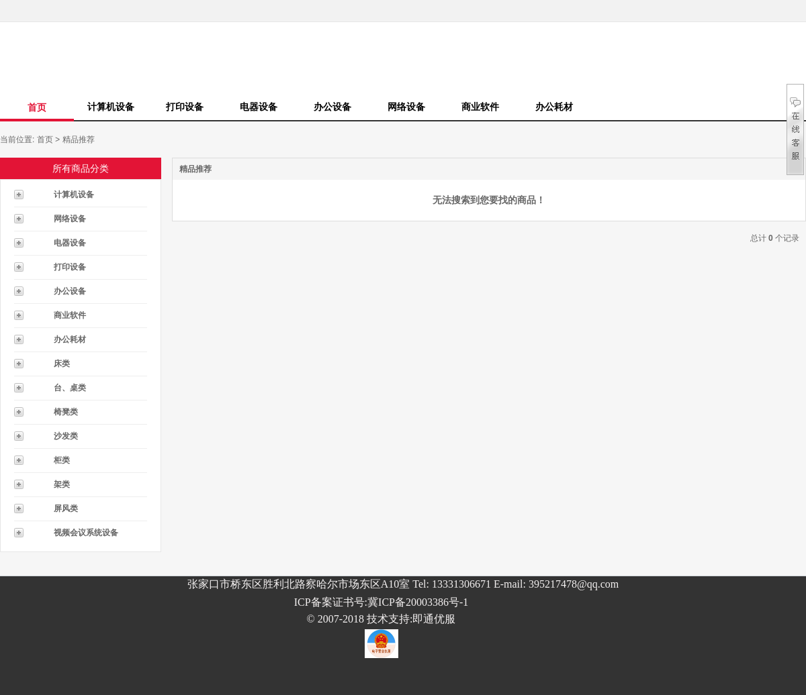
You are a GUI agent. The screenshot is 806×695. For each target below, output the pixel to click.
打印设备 (185, 106)
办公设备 (332, 106)
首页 (37, 107)
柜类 (62, 460)
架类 (62, 484)
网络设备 (406, 106)
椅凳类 (66, 412)
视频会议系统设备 (86, 532)
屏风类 (66, 508)
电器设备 (258, 106)
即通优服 (433, 619)
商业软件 (480, 106)
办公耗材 (554, 106)
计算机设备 (110, 106)
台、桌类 (70, 387)
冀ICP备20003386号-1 (417, 602)
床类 (62, 363)
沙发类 (66, 436)
